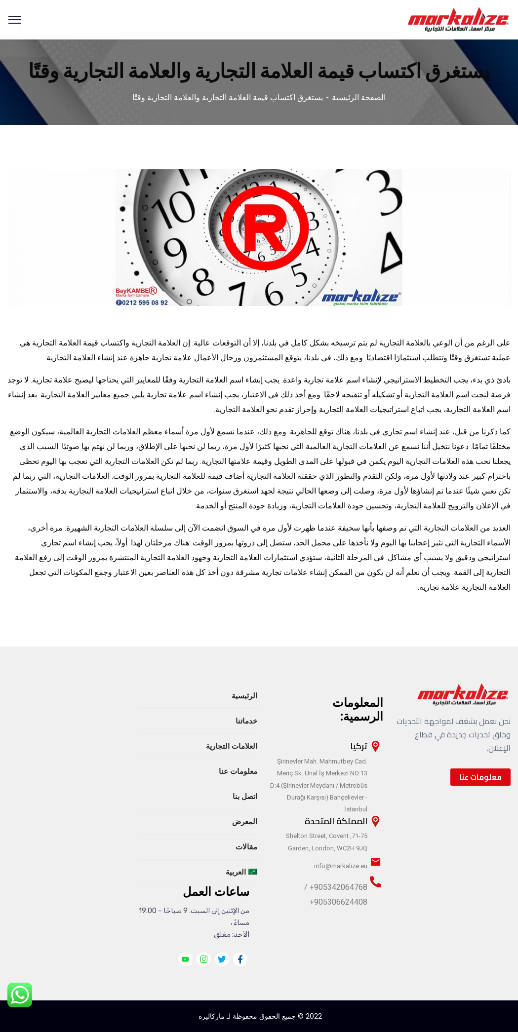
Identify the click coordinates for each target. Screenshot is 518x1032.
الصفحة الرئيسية (359, 97)
